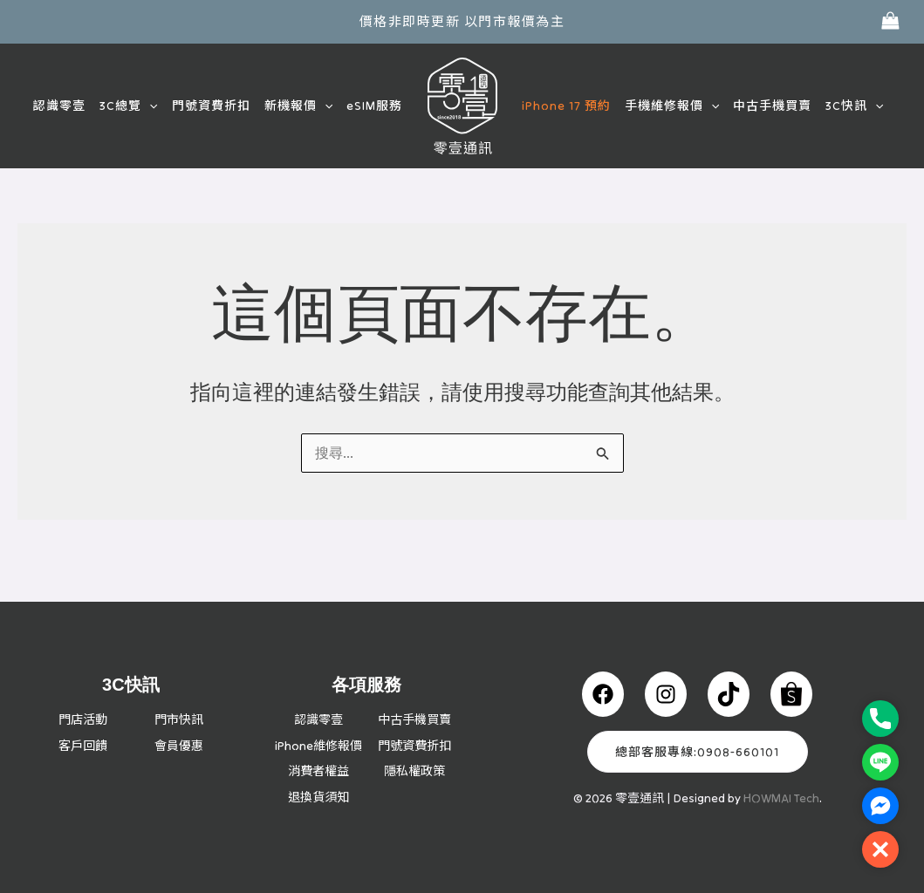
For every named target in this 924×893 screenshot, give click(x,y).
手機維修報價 (669, 105)
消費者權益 (318, 770)
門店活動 (83, 692)
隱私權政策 (414, 770)
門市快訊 (179, 692)
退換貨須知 (318, 796)
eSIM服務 (376, 105)
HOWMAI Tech (781, 772)
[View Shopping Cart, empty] (890, 21)
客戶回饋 (83, 718)
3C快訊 (848, 105)
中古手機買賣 (768, 105)
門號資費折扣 (215, 105)
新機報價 (301, 105)
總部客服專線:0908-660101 (697, 725)
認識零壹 (68, 105)
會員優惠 (179, 718)
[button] (156, 105)
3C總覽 (135, 105)
